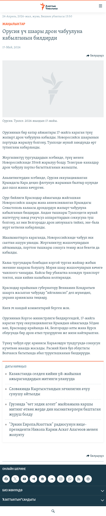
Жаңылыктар (13, 24)
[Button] (95, 56)
